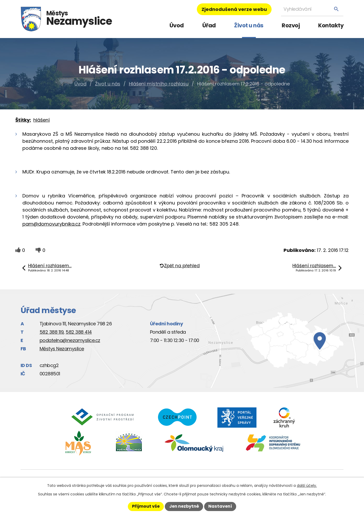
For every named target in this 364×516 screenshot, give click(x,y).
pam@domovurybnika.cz (51, 224)
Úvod (177, 25)
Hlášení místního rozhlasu (159, 83)
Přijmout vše (146, 506)
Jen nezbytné (184, 506)
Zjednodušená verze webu (234, 9)
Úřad (209, 25)
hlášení (41, 120)
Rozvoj (291, 25)
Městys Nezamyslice (62, 348)
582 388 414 (79, 332)
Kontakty (330, 25)
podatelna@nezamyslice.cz (70, 340)
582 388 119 (52, 332)
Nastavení (220, 506)
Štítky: (23, 120)
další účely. (307, 485)
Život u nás (248, 25)
